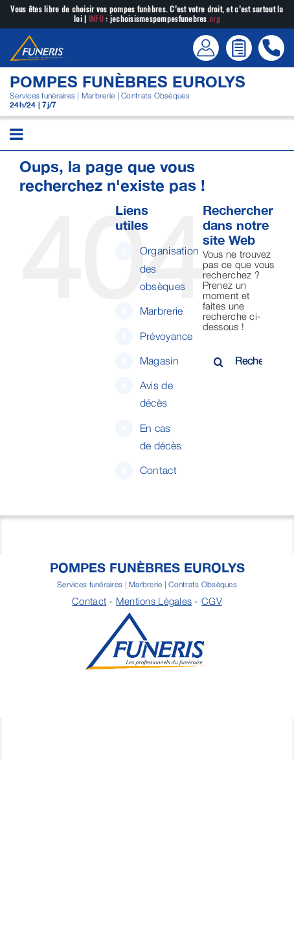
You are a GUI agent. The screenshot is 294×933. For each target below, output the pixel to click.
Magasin (159, 360)
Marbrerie (161, 311)
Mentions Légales (154, 601)
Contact (158, 470)
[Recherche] (219, 362)
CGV (211, 601)
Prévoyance (166, 336)
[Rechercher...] (239, 360)
